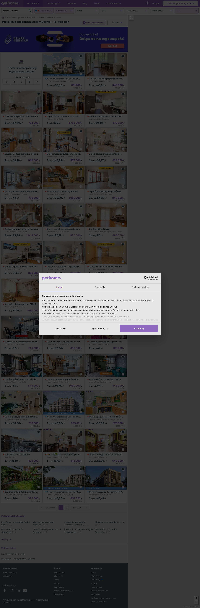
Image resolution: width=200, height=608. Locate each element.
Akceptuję (139, 328)
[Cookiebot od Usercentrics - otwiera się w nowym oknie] (146, 278)
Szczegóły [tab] (100, 287)
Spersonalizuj (100, 328)
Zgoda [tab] (59, 287)
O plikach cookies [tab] (140, 287)
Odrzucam (61, 328)
